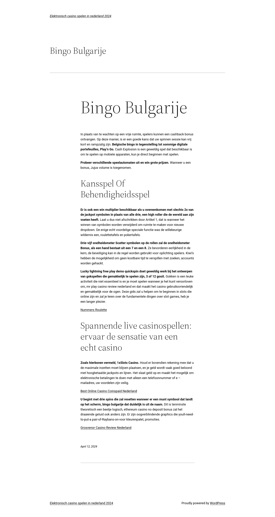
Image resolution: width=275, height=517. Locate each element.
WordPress (217, 503)
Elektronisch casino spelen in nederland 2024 (80, 16)
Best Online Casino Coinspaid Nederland (109, 391)
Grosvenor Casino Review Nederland (106, 427)
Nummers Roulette (94, 310)
